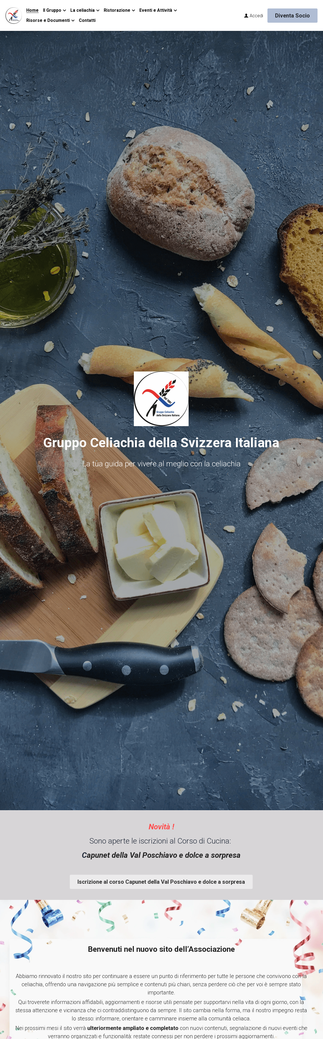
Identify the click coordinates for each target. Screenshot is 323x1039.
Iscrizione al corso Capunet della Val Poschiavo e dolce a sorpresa (161, 882)
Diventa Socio (292, 15)
